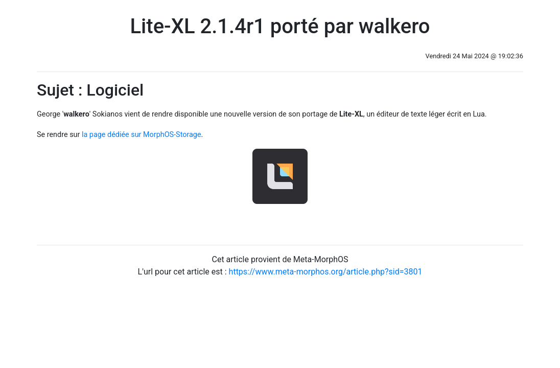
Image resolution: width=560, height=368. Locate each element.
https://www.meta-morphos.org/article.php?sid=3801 (326, 272)
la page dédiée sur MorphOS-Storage (141, 134)
